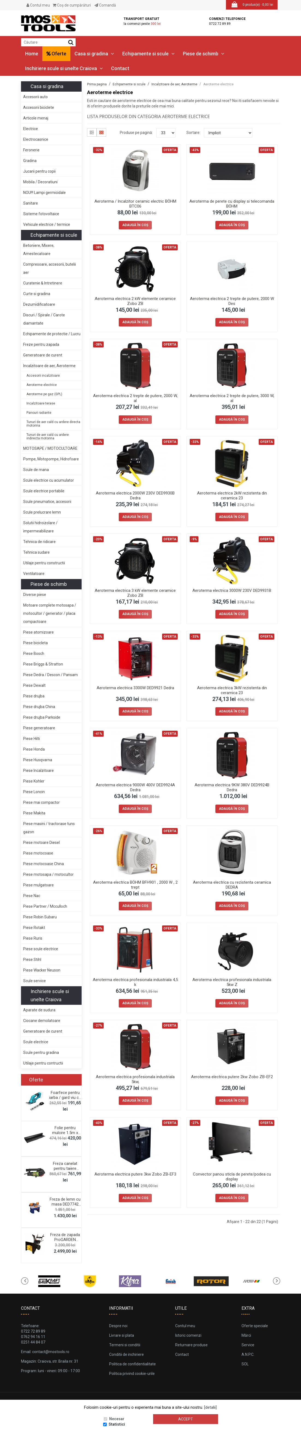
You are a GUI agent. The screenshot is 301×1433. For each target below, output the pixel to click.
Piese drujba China (39, 706)
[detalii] (210, 1407)
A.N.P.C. (248, 1354)
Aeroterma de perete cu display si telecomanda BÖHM (231, 204)
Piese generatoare (39, 728)
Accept (185, 1419)
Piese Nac (31, 896)
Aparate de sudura (39, 1010)
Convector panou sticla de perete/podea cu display (232, 1177)
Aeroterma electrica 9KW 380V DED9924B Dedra (232, 787)
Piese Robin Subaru (40, 917)
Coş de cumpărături (72, 5)
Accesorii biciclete (38, 107)
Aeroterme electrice (41, 385)
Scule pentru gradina (41, 1052)
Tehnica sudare (36, 552)
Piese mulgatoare (38, 885)
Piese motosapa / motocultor (48, 874)
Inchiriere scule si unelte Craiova (64, 68)
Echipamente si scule (148, 53)
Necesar (116, 1419)
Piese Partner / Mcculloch (45, 906)
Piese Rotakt (34, 927)
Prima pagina (97, 84)
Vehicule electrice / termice (46, 224)
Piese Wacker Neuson (41, 970)
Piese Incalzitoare (38, 770)
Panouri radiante (38, 413)
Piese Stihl (32, 959)
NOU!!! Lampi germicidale (44, 192)
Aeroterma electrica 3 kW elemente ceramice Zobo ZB (135, 593)
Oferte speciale (255, 1326)
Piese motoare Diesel (41, 842)
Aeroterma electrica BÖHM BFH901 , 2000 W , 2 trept (135, 885)
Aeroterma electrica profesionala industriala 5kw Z (231, 982)
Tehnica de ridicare (39, 541)
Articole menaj (35, 118)
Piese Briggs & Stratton (43, 664)
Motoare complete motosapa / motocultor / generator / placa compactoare (49, 613)
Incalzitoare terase (40, 403)
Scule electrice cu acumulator (48, 480)
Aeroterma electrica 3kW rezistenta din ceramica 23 (232, 690)
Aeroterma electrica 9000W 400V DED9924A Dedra (135, 787)
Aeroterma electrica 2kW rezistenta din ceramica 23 (232, 495)
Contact (120, 68)
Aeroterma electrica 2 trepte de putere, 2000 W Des (232, 301)
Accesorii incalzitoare (43, 375)
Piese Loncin (34, 792)
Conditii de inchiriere (126, 1354)
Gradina (30, 160)
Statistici (117, 1424)
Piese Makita (34, 813)
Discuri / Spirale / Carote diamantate (44, 319)
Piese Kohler (33, 781)
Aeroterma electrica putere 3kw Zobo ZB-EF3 (135, 1174)
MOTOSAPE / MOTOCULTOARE (50, 448)
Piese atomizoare (38, 632)
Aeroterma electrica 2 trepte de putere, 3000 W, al (232, 398)
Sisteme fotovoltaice (41, 214)
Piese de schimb (203, 53)
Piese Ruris (32, 938)
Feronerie (31, 150)
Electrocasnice (35, 139)
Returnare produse (191, 1345)
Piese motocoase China (43, 864)
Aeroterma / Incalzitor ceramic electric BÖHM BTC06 (135, 204)
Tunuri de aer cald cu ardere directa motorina (53, 423)
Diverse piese (34, 594)
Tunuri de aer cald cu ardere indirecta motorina (47, 436)
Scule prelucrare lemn (42, 512)
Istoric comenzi (188, 1335)
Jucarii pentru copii (39, 171)
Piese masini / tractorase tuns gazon (49, 828)
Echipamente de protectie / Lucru (52, 334)
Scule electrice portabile (43, 491)
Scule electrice (35, 1042)
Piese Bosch (33, 653)
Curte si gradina (36, 294)
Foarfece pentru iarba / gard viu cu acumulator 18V (65, 1097)
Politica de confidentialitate (132, 1364)
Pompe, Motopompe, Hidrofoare (51, 459)
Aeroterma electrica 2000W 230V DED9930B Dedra (135, 495)
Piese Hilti (31, 738)
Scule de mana (36, 469)
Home (31, 53)
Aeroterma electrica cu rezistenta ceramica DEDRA (232, 885)
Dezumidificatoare (39, 304)
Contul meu (38, 5)
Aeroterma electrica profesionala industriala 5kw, (135, 1079)
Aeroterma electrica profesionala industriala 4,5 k (135, 982)
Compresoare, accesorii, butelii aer (49, 268)
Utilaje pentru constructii (44, 563)
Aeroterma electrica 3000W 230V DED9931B (231, 590)
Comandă (105, 5)
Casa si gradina (94, 53)
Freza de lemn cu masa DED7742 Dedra (65, 1204)
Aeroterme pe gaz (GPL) (44, 394)
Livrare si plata (121, 1335)
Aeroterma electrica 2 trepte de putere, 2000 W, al (135, 398)
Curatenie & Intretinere (42, 283)
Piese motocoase (38, 853)
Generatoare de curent (42, 355)
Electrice (30, 129)
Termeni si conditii (124, 1345)
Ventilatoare (33, 573)
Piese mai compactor (41, 802)
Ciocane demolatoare (41, 1020)
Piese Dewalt (34, 685)
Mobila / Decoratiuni (40, 182)
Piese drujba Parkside (41, 717)
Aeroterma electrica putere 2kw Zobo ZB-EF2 (232, 1076)
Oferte (56, 53)
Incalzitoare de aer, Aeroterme (49, 366)
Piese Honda (34, 749)
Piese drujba (33, 696)
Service (248, 1345)
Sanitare (30, 203)
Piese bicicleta (35, 643)
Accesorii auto (35, 97)
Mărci (246, 1335)
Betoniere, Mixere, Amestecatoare (38, 249)
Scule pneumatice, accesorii (47, 501)
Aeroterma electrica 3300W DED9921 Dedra (135, 687)
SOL (245, 1364)
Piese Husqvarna (37, 760)
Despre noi (118, 1326)
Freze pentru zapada (41, 344)
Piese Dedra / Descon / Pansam (50, 675)
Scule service (34, 981)
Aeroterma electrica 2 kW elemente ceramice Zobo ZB (135, 301)
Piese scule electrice (40, 949)
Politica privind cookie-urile (132, 1373)
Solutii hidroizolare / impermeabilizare (40, 527)
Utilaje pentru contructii (43, 1063)
